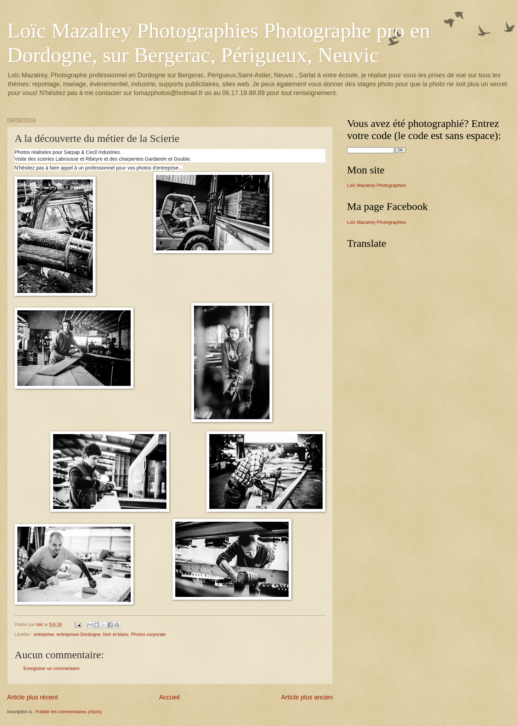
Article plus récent (32, 697)
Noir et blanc (116, 634)
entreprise (44, 634)
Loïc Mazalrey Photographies (376, 185)
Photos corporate (148, 634)
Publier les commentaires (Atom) (68, 711)
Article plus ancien (307, 697)
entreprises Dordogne (79, 634)
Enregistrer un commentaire (51, 668)
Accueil (169, 697)
